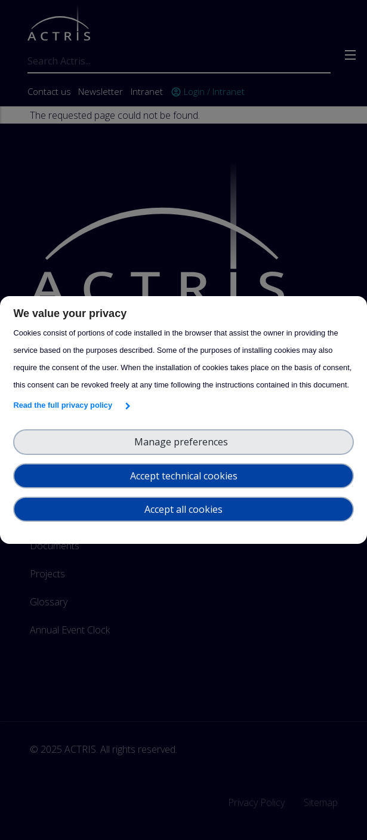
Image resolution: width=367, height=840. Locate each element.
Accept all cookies (183, 509)
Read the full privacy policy (64, 405)
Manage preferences (183, 441)
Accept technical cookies (184, 475)
